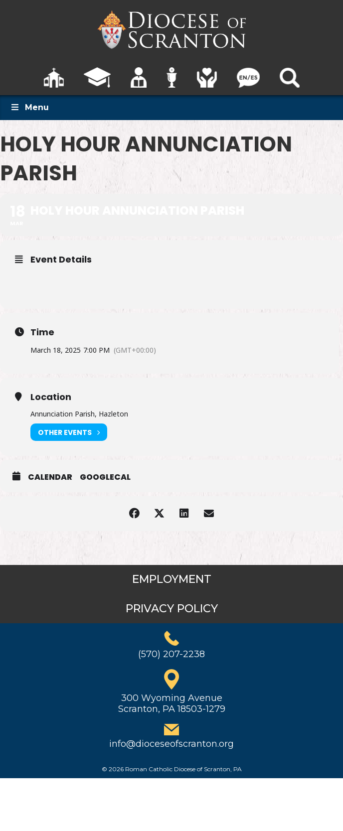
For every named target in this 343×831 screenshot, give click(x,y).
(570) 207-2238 (171, 654)
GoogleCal (105, 477)
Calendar (50, 477)
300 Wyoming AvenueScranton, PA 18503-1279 (171, 703)
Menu (29, 107)
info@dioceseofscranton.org (171, 743)
